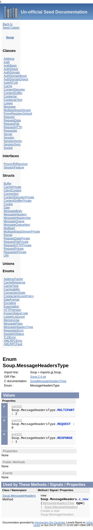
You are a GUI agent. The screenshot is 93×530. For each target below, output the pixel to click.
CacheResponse (14, 282)
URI (6, 255)
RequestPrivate (14, 248)
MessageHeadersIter (17, 218)
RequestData (12, 120)
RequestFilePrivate (16, 242)
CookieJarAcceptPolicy (19, 296)
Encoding (10, 303)
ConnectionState (14, 292)
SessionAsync (13, 141)
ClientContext (12, 190)
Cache (8, 86)
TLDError (10, 337)
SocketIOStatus (14, 334)
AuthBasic (10, 65)
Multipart (9, 228)
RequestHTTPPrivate (17, 245)
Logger (8, 103)
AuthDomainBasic (15, 76)
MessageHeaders (15, 214)
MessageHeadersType (18, 327)
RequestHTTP (13, 127)
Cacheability (12, 289)
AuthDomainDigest (16, 79)
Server (8, 134)
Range (8, 235)
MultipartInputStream (17, 110)
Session (9, 137)
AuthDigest (11, 69)
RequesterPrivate (15, 252)
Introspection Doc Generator (50, 522)
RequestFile (11, 124)
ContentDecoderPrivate (19, 197)
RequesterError (14, 330)
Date (7, 207)
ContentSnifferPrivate (18, 200)
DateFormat (11, 299)
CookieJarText (13, 100)
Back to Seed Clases (11, 26)
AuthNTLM (11, 82)
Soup (10, 37)
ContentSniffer (13, 93)
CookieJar (10, 96)
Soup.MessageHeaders (19, 495)
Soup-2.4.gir (38, 376)
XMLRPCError (13, 340)
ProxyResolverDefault (18, 113)
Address (9, 58)
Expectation (11, 306)
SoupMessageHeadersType (48, 381)
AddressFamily (13, 279)
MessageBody (13, 211)
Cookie (8, 204)
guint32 (17, 406)
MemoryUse (12, 320)
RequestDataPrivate (17, 238)
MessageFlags (13, 323)
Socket (8, 148)
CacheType (11, 286)
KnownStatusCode (16, 313)
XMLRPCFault (13, 344)
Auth (7, 62)
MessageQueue (14, 221)
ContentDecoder (14, 89)
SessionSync (12, 144)
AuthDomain (12, 72)
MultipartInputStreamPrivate (22, 231)
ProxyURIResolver (16, 164)
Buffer (8, 183)
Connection (11, 194)
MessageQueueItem (17, 224)
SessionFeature (14, 167)
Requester (10, 130)
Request (9, 117)
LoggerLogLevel (14, 316)
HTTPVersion (12, 310)
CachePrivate (12, 187)
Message (10, 106)
